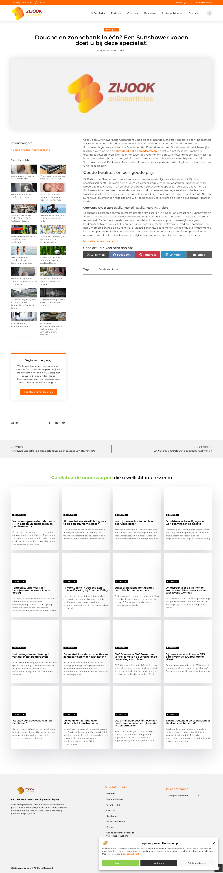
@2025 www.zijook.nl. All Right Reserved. (32, 868)
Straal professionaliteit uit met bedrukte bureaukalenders (134, 589)
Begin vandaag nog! (38, 360)
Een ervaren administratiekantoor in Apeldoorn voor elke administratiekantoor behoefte (51, 329)
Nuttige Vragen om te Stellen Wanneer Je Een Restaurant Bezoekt (21, 218)
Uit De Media (97, 13)
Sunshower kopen (109, 269)
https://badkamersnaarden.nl (100, 241)
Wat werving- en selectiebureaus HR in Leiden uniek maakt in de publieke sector (33, 524)
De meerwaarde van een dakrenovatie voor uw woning (51, 281)
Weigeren (159, 864)
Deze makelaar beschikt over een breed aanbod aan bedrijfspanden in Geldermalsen (136, 723)
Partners (116, 13)
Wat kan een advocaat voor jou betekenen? (32, 722)
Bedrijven (111, 29)
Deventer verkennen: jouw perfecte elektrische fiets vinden (52, 218)
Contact (193, 13)
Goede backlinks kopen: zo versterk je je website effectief (120, 835)
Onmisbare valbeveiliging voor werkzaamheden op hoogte (185, 522)
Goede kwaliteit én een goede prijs (31, 149)
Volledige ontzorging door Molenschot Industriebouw (80, 722)
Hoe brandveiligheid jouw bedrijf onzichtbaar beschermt (23, 239)
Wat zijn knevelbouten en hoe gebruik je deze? (134, 522)
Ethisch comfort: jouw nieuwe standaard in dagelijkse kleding (50, 260)
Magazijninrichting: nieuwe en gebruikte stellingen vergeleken (52, 302)
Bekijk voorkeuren (197, 864)
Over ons (132, 13)
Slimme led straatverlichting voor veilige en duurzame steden (84, 522)
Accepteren (120, 864)
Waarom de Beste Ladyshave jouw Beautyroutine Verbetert (22, 260)
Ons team (150, 13)
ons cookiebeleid (131, 855)
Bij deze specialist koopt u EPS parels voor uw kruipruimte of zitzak (185, 657)
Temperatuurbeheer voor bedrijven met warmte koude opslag (31, 590)
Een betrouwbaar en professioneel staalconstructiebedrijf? (188, 722)
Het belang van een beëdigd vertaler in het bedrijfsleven (30, 655)
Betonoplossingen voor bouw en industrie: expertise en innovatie (24, 281)
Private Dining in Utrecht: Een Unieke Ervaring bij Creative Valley (85, 589)
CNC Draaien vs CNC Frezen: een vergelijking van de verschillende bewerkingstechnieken (136, 657)
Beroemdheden (114, 799)
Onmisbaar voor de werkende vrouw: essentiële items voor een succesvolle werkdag (187, 590)
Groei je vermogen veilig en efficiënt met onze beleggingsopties (52, 239)
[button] (213, 844)
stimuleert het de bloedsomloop (136, 151)
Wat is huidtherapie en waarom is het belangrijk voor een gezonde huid (51, 197)
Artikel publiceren (172, 13)
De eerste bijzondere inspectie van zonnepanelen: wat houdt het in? (85, 655)
